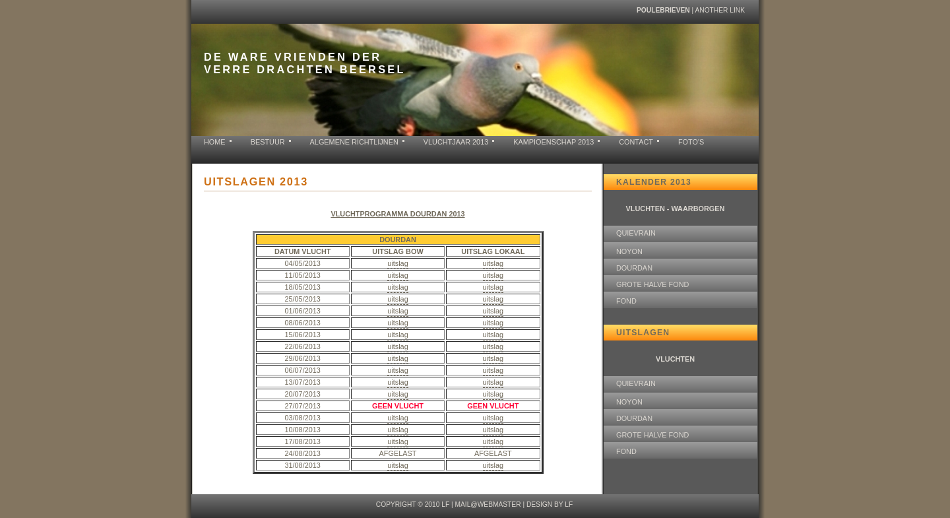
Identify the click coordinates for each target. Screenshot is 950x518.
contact (636, 142)
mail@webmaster (488, 504)
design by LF (549, 504)
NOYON (629, 251)
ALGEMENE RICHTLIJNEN (354, 142)
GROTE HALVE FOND (652, 284)
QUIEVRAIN (636, 233)
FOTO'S (691, 142)
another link (720, 10)
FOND (626, 301)
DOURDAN (634, 268)
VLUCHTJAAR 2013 (456, 142)
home (215, 142)
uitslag (397, 263)
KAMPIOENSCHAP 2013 (553, 142)
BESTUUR (268, 142)
